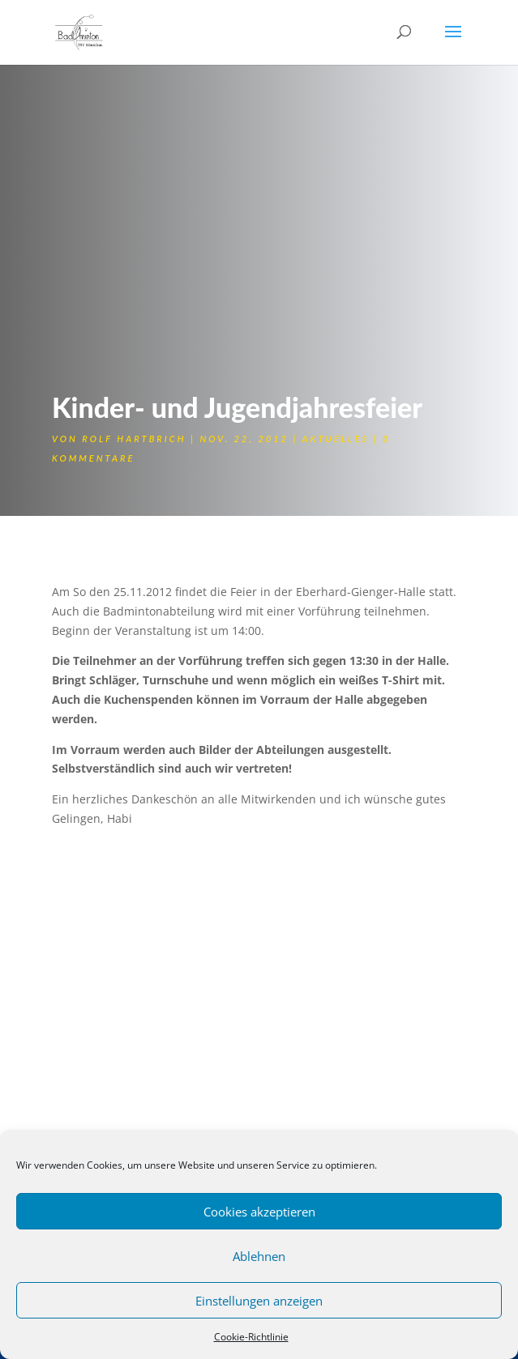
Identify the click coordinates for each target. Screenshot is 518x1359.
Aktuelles (335, 438)
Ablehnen (259, 1256)
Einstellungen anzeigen (259, 1301)
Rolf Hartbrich (134, 438)
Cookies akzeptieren (259, 1212)
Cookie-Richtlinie (251, 1337)
